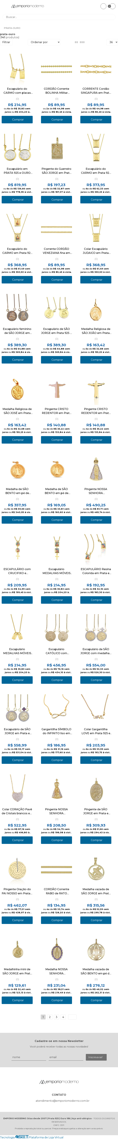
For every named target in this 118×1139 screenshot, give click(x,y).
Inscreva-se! (95, 1057)
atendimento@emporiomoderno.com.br (63, 1100)
